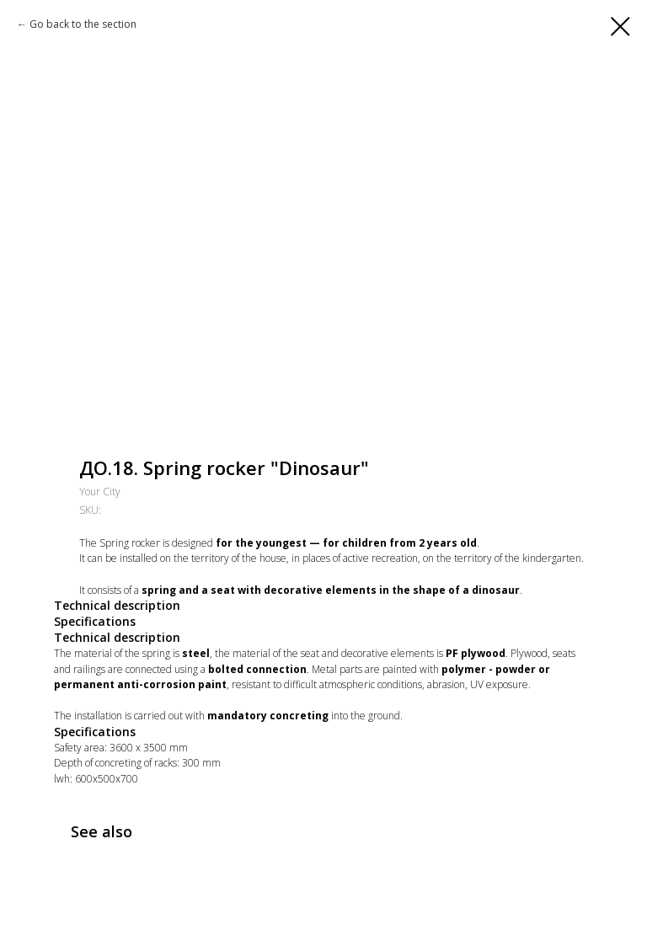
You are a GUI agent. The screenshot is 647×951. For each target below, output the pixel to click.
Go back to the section (82, 24)
